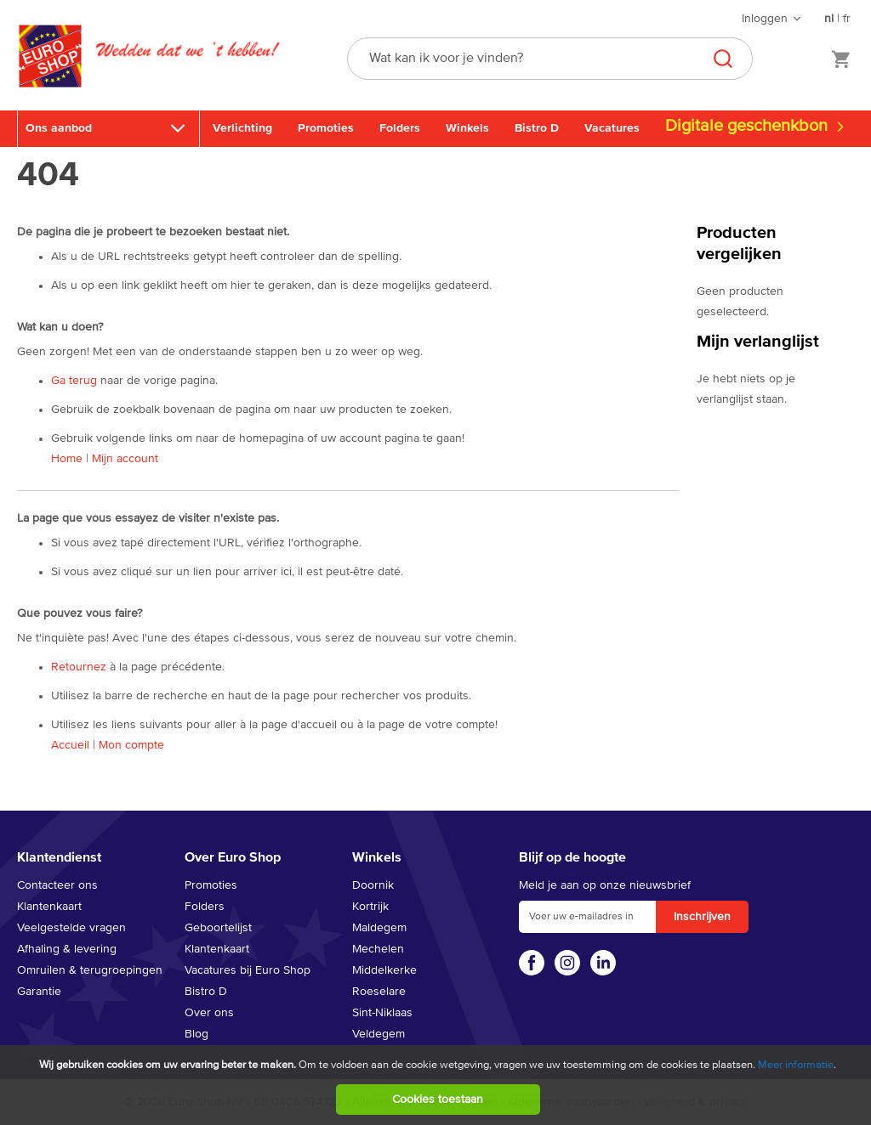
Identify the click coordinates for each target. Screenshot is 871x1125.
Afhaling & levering (67, 949)
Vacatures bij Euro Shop (247, 970)
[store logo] (50, 74)
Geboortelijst (218, 928)
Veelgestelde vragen (71, 928)
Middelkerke (384, 970)
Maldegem (379, 928)
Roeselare (379, 992)
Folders (399, 128)
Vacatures (612, 128)
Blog (196, 1034)
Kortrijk (370, 907)
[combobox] (550, 58)
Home (67, 459)
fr (847, 19)
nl (829, 19)
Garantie (39, 992)
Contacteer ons (57, 885)
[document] (437, 1085)
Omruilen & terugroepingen (89, 970)
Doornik (373, 885)
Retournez (78, 667)
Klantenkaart (49, 907)
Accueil (70, 745)
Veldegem (378, 1034)
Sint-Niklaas (382, 1013)
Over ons (209, 1013)
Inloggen (765, 19)
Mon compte (131, 745)
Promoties (326, 128)
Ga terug (74, 381)
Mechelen (378, 949)
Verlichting (242, 128)
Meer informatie (796, 1065)
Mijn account (125, 459)
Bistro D (537, 128)
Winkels (467, 128)
